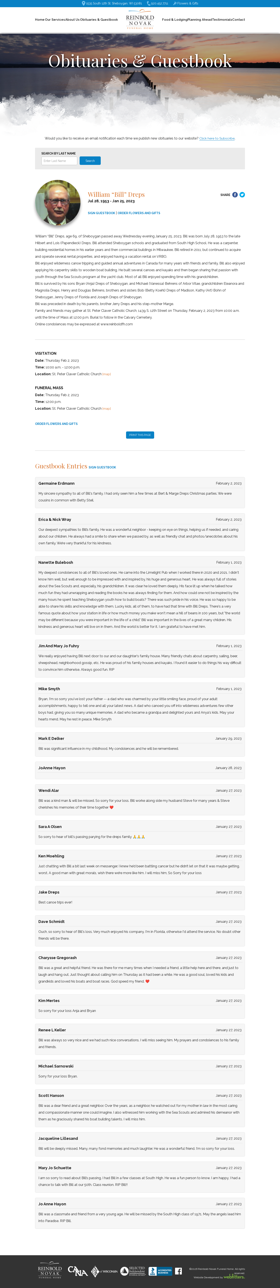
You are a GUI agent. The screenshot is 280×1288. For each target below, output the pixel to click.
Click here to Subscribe (217, 138)
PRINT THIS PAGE (140, 435)
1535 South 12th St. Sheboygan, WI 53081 (112, 3)
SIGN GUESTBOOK (101, 213)
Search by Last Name (58, 153)
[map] (106, 374)
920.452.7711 (157, 3)
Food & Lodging (175, 20)
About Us (72, 20)
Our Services (55, 20)
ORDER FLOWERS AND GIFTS (139, 213)
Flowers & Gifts (185, 3)
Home (40, 20)
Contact (238, 20)
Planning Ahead (200, 20)
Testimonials (222, 20)
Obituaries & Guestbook (99, 20)
